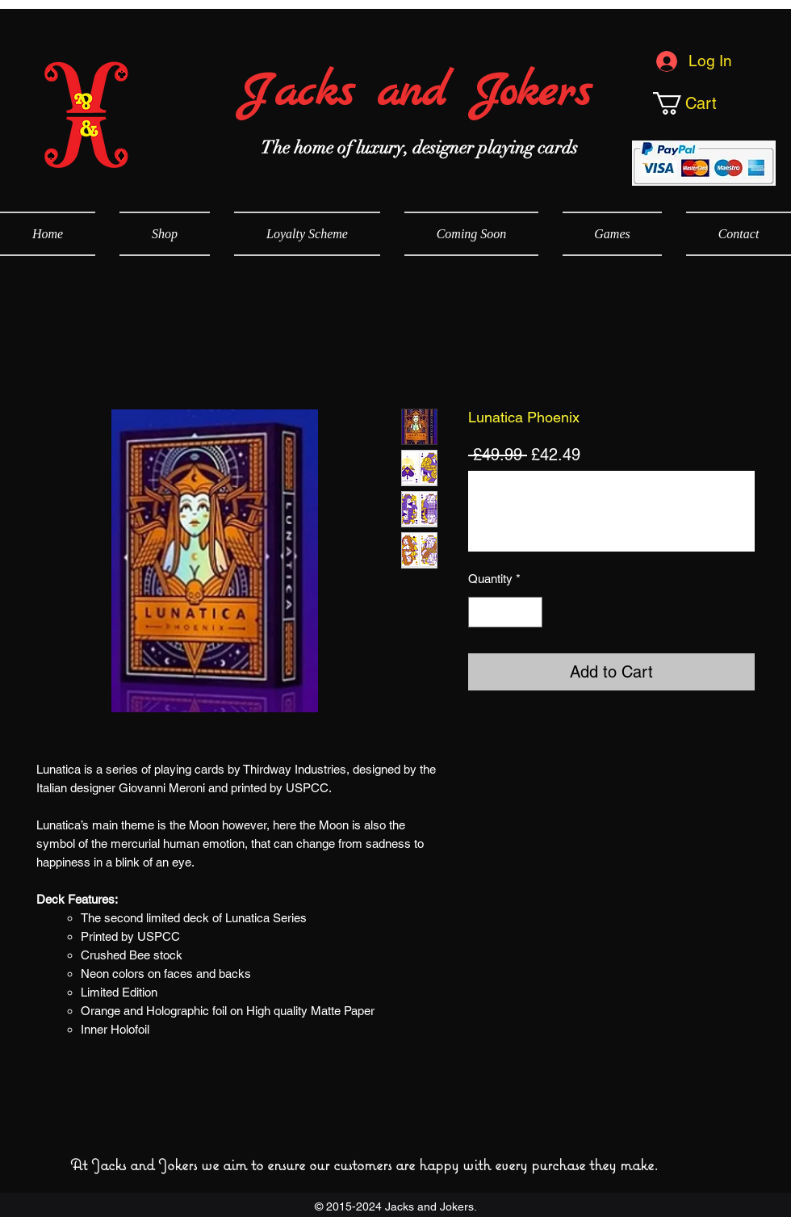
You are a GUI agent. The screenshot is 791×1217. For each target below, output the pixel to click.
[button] (712, 103)
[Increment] (530, 612)
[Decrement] (481, 612)
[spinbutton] (505, 612)
